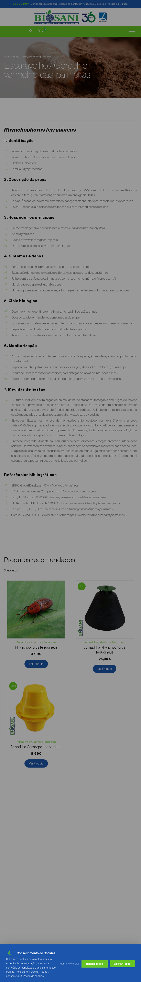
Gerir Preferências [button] (69, 963)
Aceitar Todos (122, 963)
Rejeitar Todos (94, 963)
